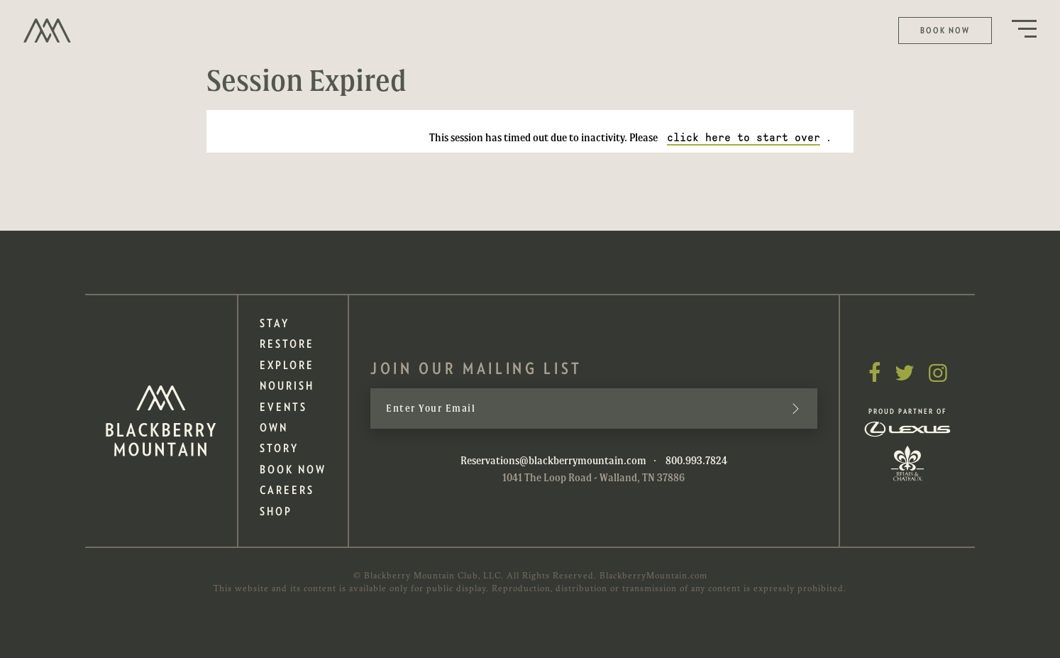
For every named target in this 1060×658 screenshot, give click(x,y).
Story (279, 448)
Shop (276, 511)
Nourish (287, 386)
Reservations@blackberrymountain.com (553, 460)
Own (274, 427)
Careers (287, 490)
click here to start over (743, 137)
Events (283, 407)
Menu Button (1024, 29)
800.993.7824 (696, 460)
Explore (287, 365)
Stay (274, 323)
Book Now (945, 30)
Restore (287, 344)
